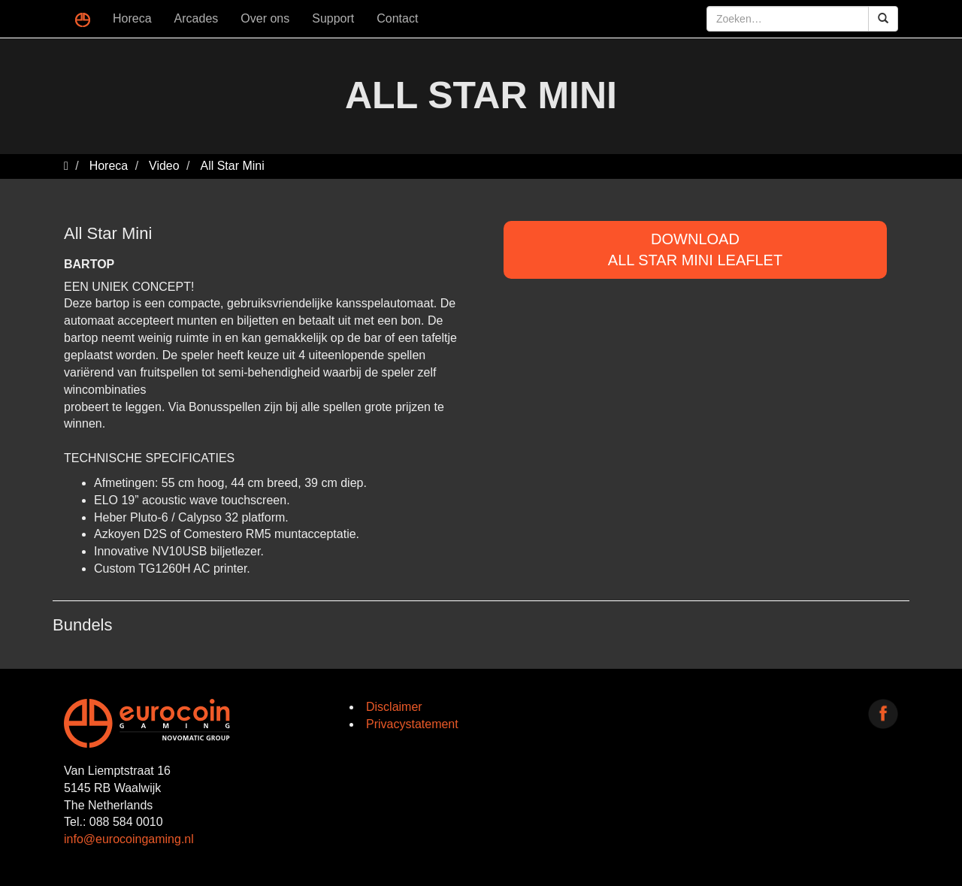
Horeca (132, 18)
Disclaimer (394, 706)
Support (333, 18)
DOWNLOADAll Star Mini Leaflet (695, 250)
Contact (397, 18)
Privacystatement (412, 724)
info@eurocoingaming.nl (129, 839)
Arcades (196, 18)
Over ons (264, 18)
